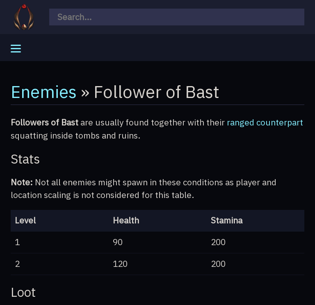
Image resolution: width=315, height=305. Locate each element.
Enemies (44, 91)
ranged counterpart (265, 122)
